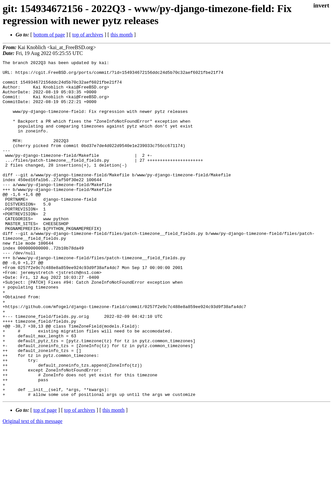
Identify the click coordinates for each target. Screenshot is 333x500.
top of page (45, 477)
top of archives (87, 34)
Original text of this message (32, 488)
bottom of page (49, 34)
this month (122, 34)
